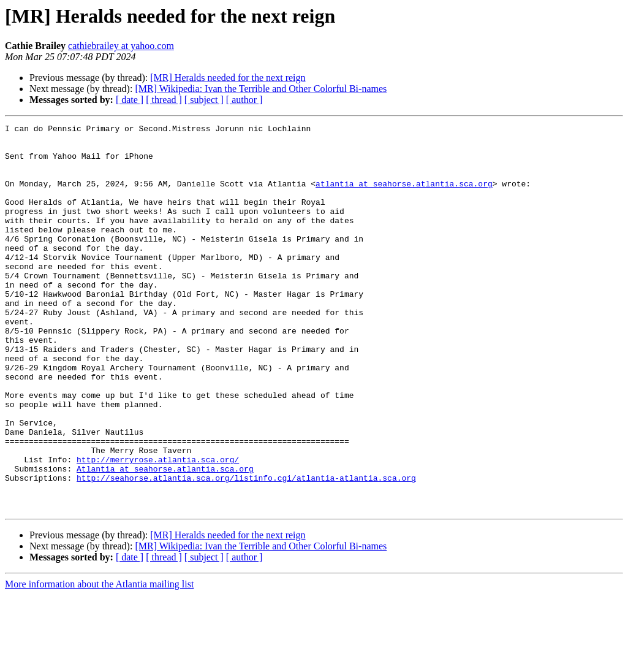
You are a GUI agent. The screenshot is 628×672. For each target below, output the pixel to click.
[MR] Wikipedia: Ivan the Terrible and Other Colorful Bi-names (261, 88)
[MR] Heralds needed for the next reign (227, 77)
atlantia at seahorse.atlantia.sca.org (404, 196)
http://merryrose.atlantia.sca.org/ (158, 527)
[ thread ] (164, 99)
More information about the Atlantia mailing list (99, 661)
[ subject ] (204, 99)
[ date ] (129, 99)
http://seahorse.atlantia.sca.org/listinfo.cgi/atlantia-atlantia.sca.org (246, 549)
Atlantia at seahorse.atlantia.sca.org (165, 538)
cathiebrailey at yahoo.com (121, 45)
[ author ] (244, 99)
